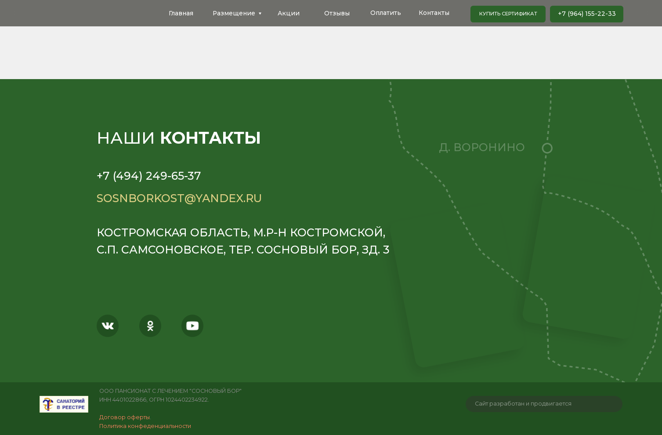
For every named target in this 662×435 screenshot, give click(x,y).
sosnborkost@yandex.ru (179, 198)
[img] (64, 404)
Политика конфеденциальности (145, 426)
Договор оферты (124, 417)
